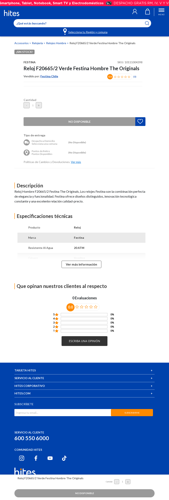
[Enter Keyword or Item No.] (82, 23)
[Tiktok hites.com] (64, 458)
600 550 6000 (31, 438)
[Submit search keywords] (149, 23)
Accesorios (21, 43)
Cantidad (30, 100)
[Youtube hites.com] (50, 458)
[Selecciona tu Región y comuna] (85, 31)
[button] (134, 12)
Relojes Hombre (56, 43)
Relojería (37, 43)
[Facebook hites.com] (35, 458)
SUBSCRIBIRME (132, 412)
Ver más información (81, 264)
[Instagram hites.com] (21, 458)
